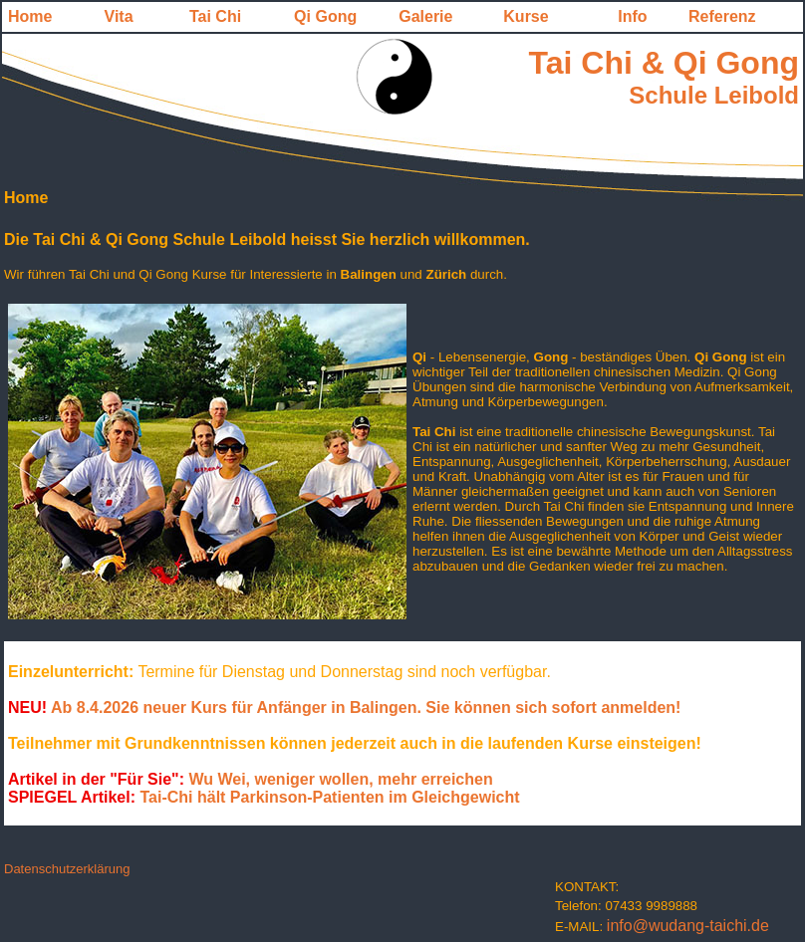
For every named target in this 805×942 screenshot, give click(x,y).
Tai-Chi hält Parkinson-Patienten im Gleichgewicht (264, 797)
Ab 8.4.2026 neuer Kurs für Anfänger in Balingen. (238, 707)
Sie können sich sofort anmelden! (552, 707)
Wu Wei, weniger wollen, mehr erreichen (338, 779)
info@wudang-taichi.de (688, 925)
